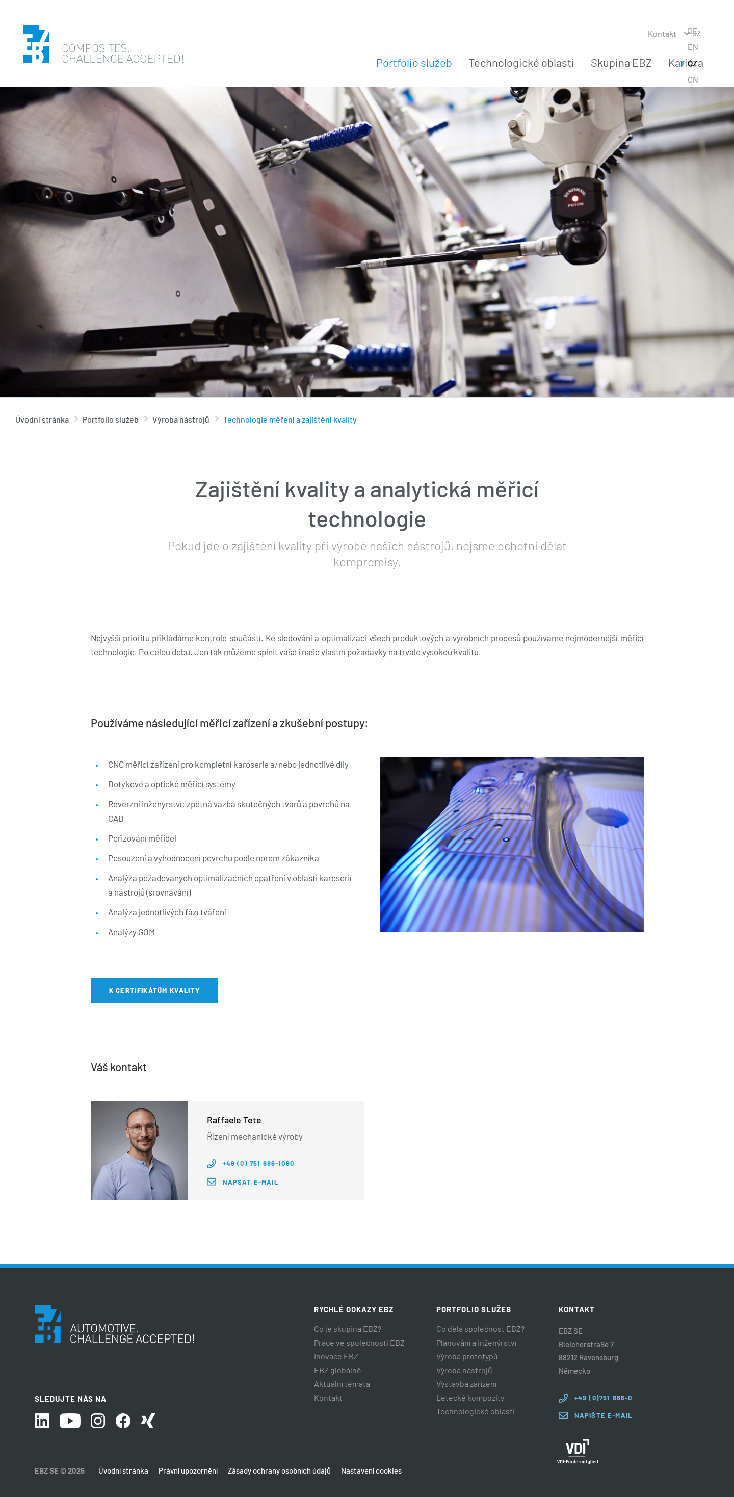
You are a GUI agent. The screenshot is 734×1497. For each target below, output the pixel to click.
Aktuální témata (342, 1383)
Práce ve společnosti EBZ (359, 1342)
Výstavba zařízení (466, 1383)
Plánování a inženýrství (476, 1342)
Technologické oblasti (521, 62)
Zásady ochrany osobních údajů (279, 1470)
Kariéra (685, 62)
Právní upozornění (188, 1470)
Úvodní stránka (42, 419)
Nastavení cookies (371, 1470)
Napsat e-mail (250, 1182)
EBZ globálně (337, 1370)
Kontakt (662, 33)
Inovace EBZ (336, 1356)
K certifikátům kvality (154, 990)
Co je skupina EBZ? (347, 1328)
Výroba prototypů (467, 1356)
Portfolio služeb (414, 62)
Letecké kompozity (470, 1397)
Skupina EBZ (621, 62)
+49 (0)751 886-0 (603, 1397)
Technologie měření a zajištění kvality (290, 419)
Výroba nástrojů (180, 419)
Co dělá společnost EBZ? (480, 1328)
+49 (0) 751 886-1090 (258, 1163)
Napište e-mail (603, 1415)
